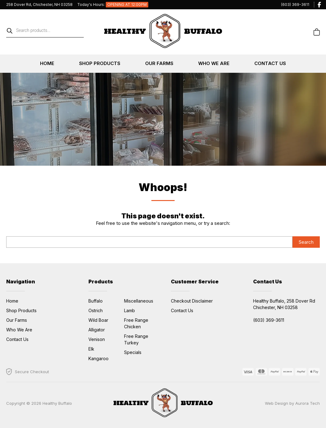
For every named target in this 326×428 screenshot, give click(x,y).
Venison (96, 339)
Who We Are (214, 63)
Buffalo (95, 301)
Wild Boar (98, 320)
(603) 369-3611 (295, 4)
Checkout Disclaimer (192, 301)
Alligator (96, 329)
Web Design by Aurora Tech (292, 403)
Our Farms (159, 63)
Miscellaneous (138, 301)
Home (47, 63)
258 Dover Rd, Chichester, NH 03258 (39, 4)
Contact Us (270, 63)
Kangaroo (98, 358)
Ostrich (95, 310)
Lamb (129, 310)
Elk (91, 349)
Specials (132, 352)
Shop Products (99, 63)
